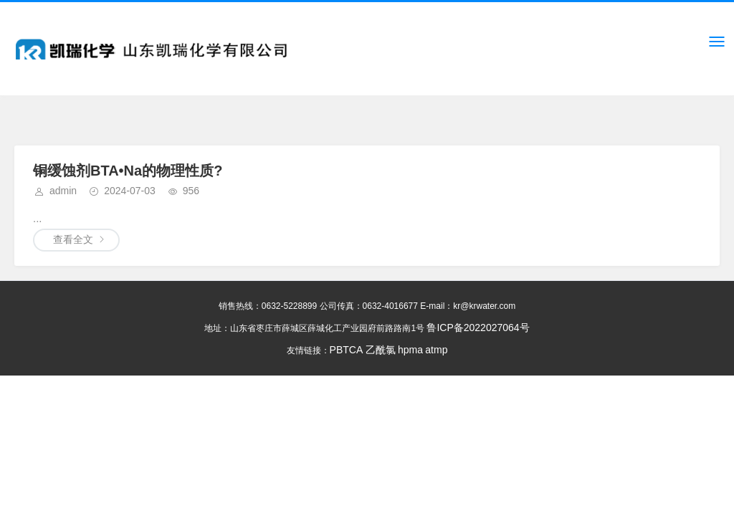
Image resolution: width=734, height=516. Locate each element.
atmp (436, 349)
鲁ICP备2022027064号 (477, 327)
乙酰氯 (380, 349)
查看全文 (73, 239)
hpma (410, 349)
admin (63, 190)
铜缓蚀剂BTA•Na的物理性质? (127, 170)
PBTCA (346, 349)
